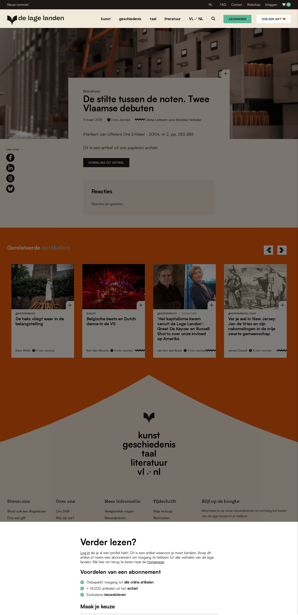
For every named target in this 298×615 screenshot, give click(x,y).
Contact (236, 5)
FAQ (223, 5)
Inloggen (271, 5)
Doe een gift (274, 19)
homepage (155, 562)
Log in (85, 553)
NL (210, 5)
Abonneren (237, 19)
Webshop (253, 5)
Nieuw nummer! (18, 5)
